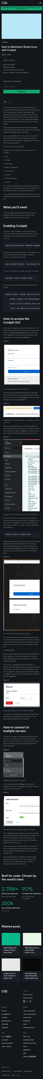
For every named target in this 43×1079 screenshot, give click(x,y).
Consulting (27, 1017)
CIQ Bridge (5, 1027)
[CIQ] (4, 3)
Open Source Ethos (29, 1043)
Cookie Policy (17, 1071)
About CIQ (26, 1036)
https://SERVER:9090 (17, 333)
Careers (29, 1056)
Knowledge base (28, 1027)
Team (25, 1046)
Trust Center (6, 1046)
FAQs (24, 1053)
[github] (30, 1001)
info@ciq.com (27, 998)
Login (25, 1024)
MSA (13, 1075)
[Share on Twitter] (9, 102)
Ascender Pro (6, 1014)
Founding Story (28, 1040)
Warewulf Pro (6, 1021)
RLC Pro (4, 1011)
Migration (26, 1021)
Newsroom (26, 1050)
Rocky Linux (16, 132)
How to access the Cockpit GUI (13, 70)
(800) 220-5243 (28, 994)
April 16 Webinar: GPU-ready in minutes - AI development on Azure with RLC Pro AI (21, 8)
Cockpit (21, 146)
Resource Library (7, 1043)
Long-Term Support (29, 1014)
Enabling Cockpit (9, 67)
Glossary (5, 1040)
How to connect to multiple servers (15, 72)
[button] (40, 3)
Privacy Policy (6, 1071)
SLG (18, 1075)
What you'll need (9, 64)
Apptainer (5, 1024)
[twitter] (27, 1002)
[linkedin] (24, 1001)
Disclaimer (28, 1071)
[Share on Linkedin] (5, 102)
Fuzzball (4, 1017)
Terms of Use (6, 1075)
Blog (6, 1036)
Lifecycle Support (29, 1011)
